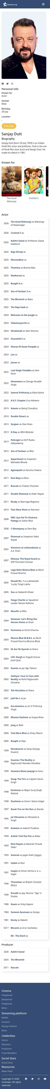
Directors (6, 1044)
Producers (7, 1048)
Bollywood (7, 999)
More (4, 1008)
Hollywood (7, 995)
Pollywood (7, 1003)
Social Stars (7, 1062)
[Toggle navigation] (43, 4)
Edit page (9, 126)
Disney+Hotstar (9, 1026)
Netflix (5, 1017)
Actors (5, 1040)
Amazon (6, 1021)
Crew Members (9, 1053)
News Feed (7, 1071)
